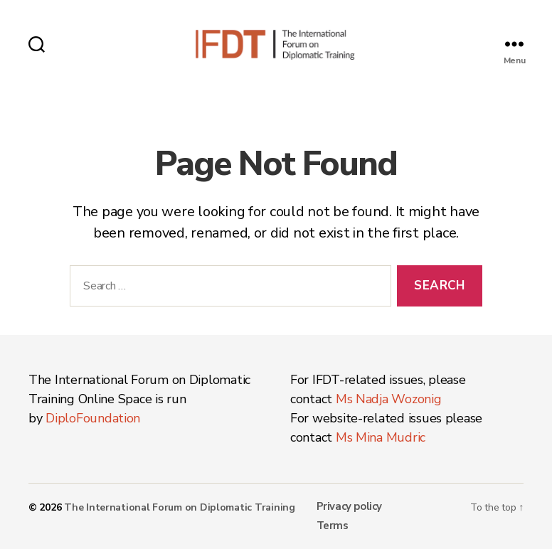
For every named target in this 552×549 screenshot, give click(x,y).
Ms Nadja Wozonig (389, 398)
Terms (333, 525)
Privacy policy (349, 506)
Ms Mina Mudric (380, 437)
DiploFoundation (93, 418)
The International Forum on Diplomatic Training (179, 507)
